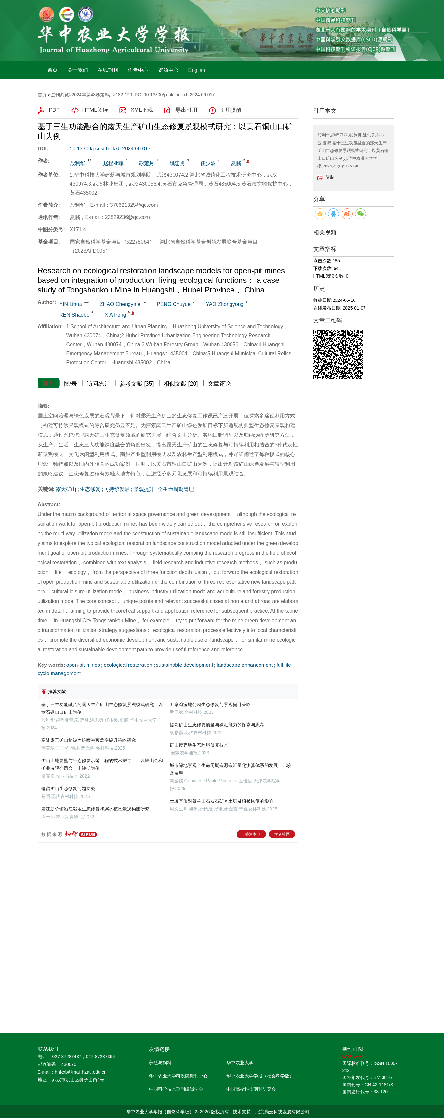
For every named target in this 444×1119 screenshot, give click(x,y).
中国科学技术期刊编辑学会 (176, 1089)
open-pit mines (83, 665)
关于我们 (77, 70)
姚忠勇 (177, 163)
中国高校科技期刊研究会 (251, 1089)
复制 (330, 177)
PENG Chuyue (174, 304)
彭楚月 (146, 163)
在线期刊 (108, 70)
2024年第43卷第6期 (91, 94)
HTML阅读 (95, 110)
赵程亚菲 (113, 163)
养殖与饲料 (160, 1062)
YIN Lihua (70, 304)
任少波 (208, 163)
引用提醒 (231, 110)
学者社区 (282, 834)
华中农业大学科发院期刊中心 (178, 1075)
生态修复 (90, 489)
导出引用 (186, 110)
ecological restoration (128, 665)
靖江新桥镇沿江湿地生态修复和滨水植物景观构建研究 (95, 808)
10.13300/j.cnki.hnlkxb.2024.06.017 (110, 148)
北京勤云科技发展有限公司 (282, 1111)
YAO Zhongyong (224, 304)
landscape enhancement (245, 665)
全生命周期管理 (176, 489)
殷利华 (77, 163)
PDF (54, 110)
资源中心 (168, 70)
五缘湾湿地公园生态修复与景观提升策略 (210, 704)
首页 (52, 70)
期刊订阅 (352, 1049)
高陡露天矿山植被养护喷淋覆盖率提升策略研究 (88, 740)
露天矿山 (66, 489)
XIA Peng (115, 315)
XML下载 (142, 110)
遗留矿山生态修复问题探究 (68, 788)
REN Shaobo (74, 315)
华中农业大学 (239, 1062)
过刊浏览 (60, 94)
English (196, 70)
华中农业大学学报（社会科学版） (260, 1075)
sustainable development (184, 665)
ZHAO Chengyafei (121, 304)
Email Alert (353, 1056)
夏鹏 (236, 163)
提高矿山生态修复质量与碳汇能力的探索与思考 (217, 724)
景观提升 (144, 489)
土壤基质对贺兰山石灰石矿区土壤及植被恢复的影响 (221, 801)
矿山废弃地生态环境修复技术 (199, 745)
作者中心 (138, 70)
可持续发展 (117, 489)
